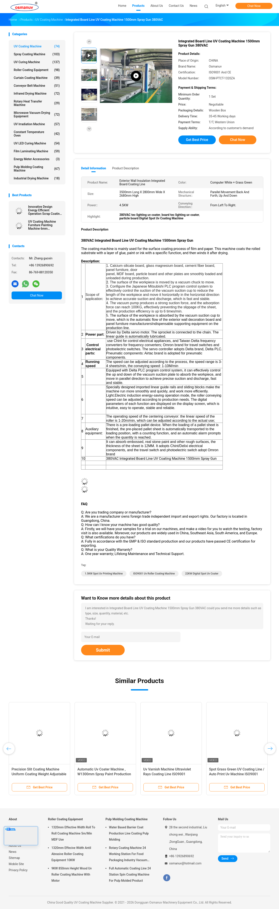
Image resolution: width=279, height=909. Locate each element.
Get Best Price (197, 140)
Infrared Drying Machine (37, 93)
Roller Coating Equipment (37, 70)
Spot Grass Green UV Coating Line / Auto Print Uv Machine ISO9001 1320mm (236, 774)
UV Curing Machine (37, 62)
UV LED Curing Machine (37, 143)
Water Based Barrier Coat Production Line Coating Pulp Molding (129, 833)
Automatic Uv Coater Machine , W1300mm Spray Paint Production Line (104, 774)
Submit (103, 650)
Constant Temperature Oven (37, 133)
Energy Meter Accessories (37, 159)
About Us (15, 845)
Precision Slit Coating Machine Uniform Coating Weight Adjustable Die (39, 774)
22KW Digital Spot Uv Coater (201, 573)
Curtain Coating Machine (37, 78)
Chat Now (254, 6)
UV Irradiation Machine (37, 124)
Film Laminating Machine (37, 151)
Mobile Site (16, 864)
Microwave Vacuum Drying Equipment (37, 114)
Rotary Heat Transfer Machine (37, 103)
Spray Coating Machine (37, 54)
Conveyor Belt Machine (37, 85)
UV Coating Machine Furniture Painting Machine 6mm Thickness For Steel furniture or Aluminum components (43, 225)
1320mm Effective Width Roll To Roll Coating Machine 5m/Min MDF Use (73, 833)
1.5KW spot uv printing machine (104, 573)
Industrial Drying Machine (37, 178)
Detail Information (93, 168)
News (12, 851)
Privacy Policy (18, 870)
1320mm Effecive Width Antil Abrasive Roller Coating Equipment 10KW (71, 854)
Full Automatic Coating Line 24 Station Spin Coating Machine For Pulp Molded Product (130, 874)
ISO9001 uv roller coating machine (154, 573)
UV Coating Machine (37, 46)
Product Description (125, 168)
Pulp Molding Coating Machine (37, 168)
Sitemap (14, 858)
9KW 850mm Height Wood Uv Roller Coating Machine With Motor (71, 874)
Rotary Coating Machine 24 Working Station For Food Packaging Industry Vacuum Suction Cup (128, 854)
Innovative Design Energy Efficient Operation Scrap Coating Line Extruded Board (44, 210)
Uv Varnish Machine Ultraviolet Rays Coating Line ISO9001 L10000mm (167, 774)
